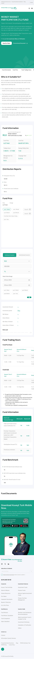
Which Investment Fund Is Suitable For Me (24, 663)
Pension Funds (21, 635)
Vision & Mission (5, 635)
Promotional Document (20, 43)
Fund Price (15, 70)
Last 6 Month (16, 235)
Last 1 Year (6, 242)
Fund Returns (4, 657)
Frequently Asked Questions (17, 1)
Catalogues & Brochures (6, 1)
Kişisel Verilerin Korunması (8, 619)
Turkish (31, 2)
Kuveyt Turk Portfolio (6, 632)
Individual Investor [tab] (10, 277)
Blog (24, 1)
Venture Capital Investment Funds (25, 639)
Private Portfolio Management (22, 644)
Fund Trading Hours (26, 70)
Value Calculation (5, 666)
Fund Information (6, 70)
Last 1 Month (16, 232)
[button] (29, 8)
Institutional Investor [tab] (24, 277)
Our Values (4, 641)
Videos (19, 673)
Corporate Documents (6, 644)
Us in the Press (5, 650)
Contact (2, 3)
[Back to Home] (9, 8)
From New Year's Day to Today (11, 238)
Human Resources (5, 638)
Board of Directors (6, 647)
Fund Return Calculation (7, 660)
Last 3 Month (7, 235)
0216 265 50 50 (6, 624)
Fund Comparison (5, 663)
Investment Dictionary (23, 667)
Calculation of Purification (24, 670)
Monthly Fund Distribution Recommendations (24, 658)
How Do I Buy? (6, 43)
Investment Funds (22, 632)
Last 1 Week (7, 232)
